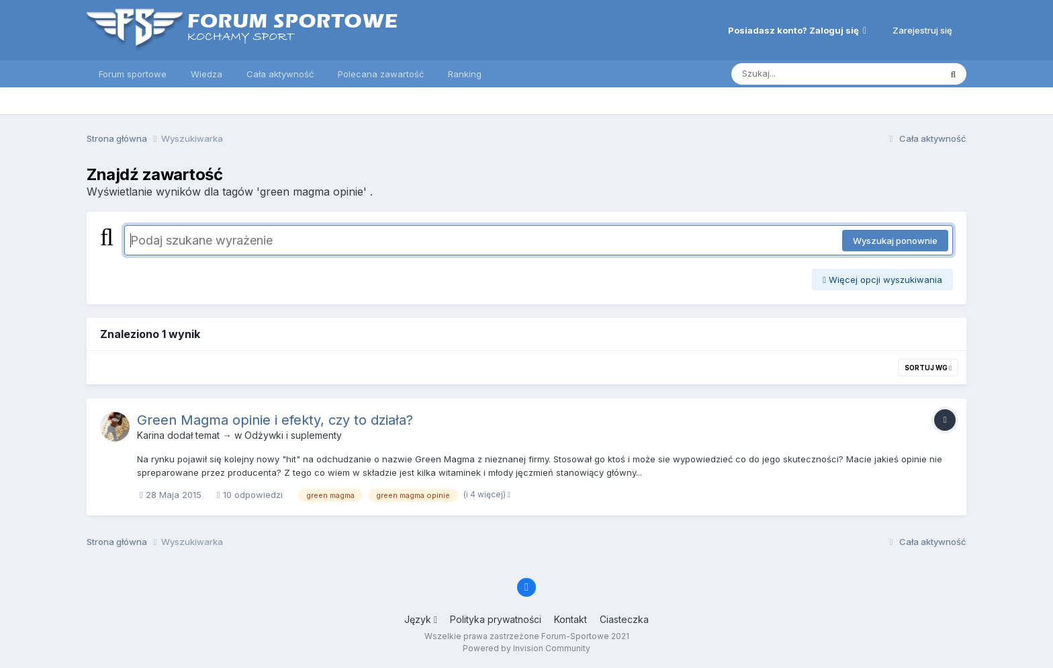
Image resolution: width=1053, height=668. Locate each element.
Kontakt (570, 619)
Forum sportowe (133, 74)
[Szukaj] (802, 74)
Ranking (465, 74)
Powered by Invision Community (526, 648)
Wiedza (206, 74)
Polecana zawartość (381, 74)
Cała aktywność (280, 74)
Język (420, 619)
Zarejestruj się (922, 30)
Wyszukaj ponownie (895, 240)
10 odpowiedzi (250, 494)
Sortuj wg (928, 368)
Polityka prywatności (495, 619)
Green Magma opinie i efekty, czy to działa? (275, 420)
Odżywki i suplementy (293, 435)
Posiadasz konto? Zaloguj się (797, 30)
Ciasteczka (624, 619)
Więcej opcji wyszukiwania (882, 279)
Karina (151, 435)
